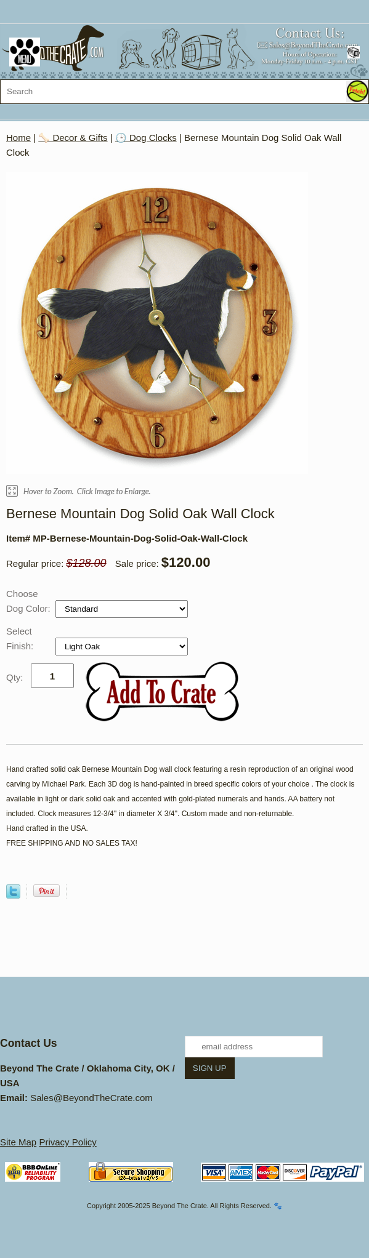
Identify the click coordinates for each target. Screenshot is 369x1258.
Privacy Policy (67, 1142)
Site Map (18, 1142)
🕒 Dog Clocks (146, 137)
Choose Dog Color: (29, 601)
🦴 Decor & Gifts (72, 137)
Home (18, 137)
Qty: (14, 677)
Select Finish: (21, 638)
